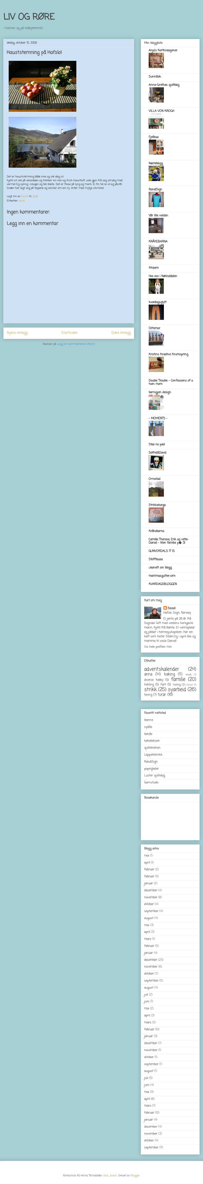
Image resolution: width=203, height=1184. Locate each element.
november (150, 897)
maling (177, 685)
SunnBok (155, 77)
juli (146, 995)
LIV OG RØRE (29, 17)
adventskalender (161, 669)
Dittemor (154, 328)
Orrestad (154, 479)
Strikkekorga (157, 505)
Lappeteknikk (153, 755)
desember (150, 890)
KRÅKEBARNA (158, 242)
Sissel (171, 608)
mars (147, 939)
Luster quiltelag (154, 775)
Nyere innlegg (17, 333)
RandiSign (155, 189)
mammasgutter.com (162, 576)
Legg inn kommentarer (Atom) (76, 344)
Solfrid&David (157, 453)
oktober (149, 904)
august (148, 918)
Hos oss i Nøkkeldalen (163, 276)
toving (148, 695)
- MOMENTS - (158, 418)
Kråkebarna (156, 531)
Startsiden (69, 333)
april (147, 863)
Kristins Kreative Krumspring (168, 354)
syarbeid (177, 689)
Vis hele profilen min (158, 647)
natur (190, 685)
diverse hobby (153, 680)
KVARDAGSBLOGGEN (163, 584)
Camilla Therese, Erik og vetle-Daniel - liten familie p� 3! (169, 541)
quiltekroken (152, 748)
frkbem (154, 268)
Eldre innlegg (121, 333)
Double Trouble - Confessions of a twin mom (171, 382)
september (151, 911)
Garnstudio (151, 782)
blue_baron (110, 1176)
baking (169, 674)
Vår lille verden (158, 215)
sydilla (148, 727)
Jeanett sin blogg (160, 568)
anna (22, 201)
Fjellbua (153, 137)
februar (149, 869)
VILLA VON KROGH (161, 111)
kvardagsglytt (157, 302)
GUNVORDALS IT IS (162, 551)
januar (148, 883)
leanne (148, 720)
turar (162, 694)
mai (146, 856)
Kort (163, 685)
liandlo (148, 734)
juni (146, 1001)
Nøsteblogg (156, 163)
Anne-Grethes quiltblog (164, 85)
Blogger (135, 1176)
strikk (150, 689)
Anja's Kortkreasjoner (163, 50)
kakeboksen (152, 741)
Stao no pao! (157, 444)
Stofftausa (156, 559)
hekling (149, 685)
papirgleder (151, 769)
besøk (189, 674)
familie (178, 679)
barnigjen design (160, 392)
